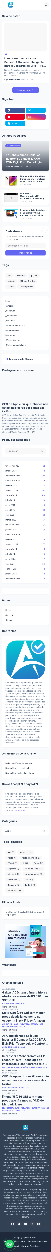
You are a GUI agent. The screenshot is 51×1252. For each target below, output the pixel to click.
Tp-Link (33, 275)
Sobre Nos (10, 615)
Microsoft (13, 874)
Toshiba (21, 275)
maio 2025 (25, 510)
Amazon (26, 852)
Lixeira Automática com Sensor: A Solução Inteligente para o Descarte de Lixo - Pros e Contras (24, 62)
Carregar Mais (24, 90)
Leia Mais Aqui (20, 810)
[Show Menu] (4, 4)
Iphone (11, 1088)
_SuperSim (10, 311)
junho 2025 (25, 505)
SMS (29, 879)
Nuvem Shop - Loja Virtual (17, 768)
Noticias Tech (19, 1027)
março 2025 (25, 519)
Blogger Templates (31, 1246)
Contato (9, 620)
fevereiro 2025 (25, 524)
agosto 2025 (25, 495)
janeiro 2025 (25, 529)
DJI (25, 863)
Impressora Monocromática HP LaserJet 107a (24, 1067)
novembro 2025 (25, 480)
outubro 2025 (25, 485)
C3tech (12, 863)
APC (11, 852)
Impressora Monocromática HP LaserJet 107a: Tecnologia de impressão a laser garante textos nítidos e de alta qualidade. (33, 196)
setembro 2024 (25, 544)
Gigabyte (13, 869)
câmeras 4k (14, 890)
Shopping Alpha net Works (26, 1237)
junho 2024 (25, 559)
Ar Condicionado (10, 1047)
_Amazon (9, 306)
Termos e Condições (37, 1241)
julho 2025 (25, 500)
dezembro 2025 (25, 475)
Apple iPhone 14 (31, 858)
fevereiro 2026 (25, 466)
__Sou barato (11, 315)
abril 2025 (25, 515)
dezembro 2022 (25, 578)
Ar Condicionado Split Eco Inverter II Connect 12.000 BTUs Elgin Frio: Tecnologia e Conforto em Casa (24, 1040)
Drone (38, 863)
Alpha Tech (7, 1024)
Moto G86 (7, 1027)
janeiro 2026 (25, 470)
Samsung (13, 885)
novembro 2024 (25, 534)
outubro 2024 (25, 539)
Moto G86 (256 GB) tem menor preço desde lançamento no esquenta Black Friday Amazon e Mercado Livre (24, 1017)
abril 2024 (25, 564)
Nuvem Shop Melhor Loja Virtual (19, 773)
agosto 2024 (25, 549)
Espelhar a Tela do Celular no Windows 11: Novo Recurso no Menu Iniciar (32, 213)
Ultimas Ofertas (27, 281)
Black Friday (20, 1024)
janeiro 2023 (25, 573)
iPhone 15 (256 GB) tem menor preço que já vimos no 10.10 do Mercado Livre (23, 1100)
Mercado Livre (33, 869)
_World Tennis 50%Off (15, 325)
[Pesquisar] (46, 4)
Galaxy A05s (8, 1004)
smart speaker (26, 286)
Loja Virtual (10, 335)
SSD (9, 275)
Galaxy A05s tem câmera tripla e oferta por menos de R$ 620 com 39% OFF (25, 996)
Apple (25, 831)
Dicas (22, 1047)
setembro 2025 (25, 490)
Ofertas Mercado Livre (15, 345)
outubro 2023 (25, 569)
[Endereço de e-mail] (25, 245)
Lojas (7, 301)
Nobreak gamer (34, 874)
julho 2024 (25, 554)
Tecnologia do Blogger (19, 359)
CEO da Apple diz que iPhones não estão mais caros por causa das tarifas (25, 407)
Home (8, 610)
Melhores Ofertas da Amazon (18, 763)
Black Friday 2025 (34, 1024)
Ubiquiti (11, 281)
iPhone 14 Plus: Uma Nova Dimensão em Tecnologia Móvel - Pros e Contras (32, 179)
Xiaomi (11, 286)
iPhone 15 (6, 1111)
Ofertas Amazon (12, 340)
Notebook (14, 879)
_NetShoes (10, 320)
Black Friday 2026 (40, 1108)
